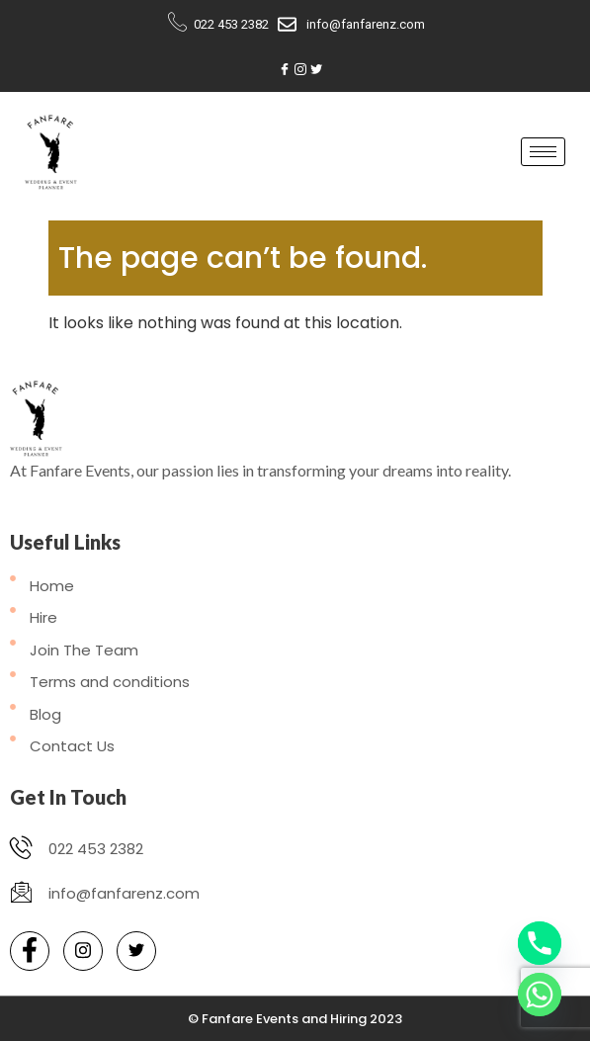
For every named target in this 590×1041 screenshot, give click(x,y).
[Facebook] (285, 70)
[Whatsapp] (539, 994)
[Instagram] (300, 70)
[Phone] (539, 943)
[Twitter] (316, 70)
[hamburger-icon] (543, 151)
